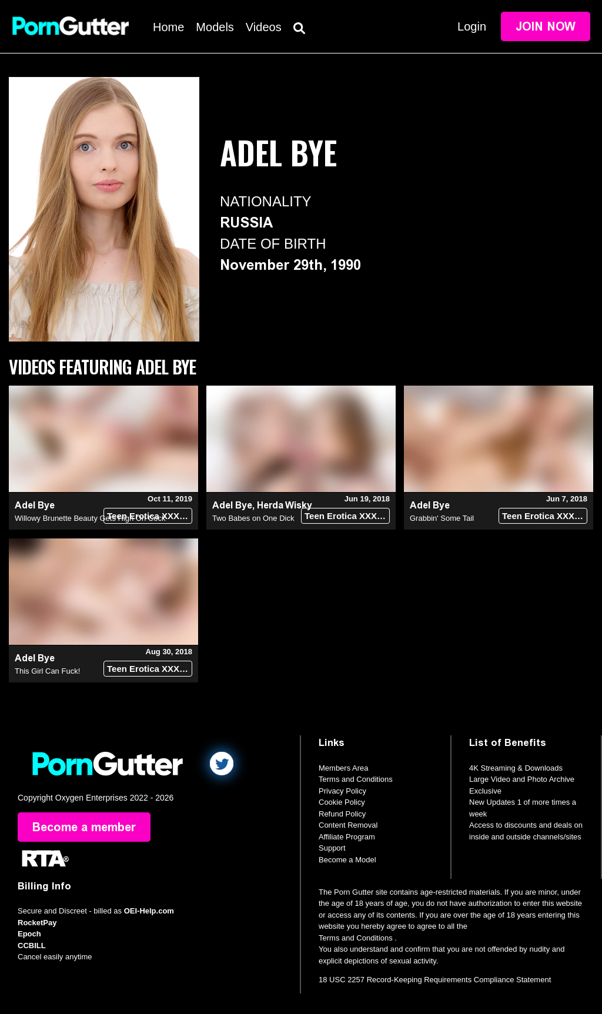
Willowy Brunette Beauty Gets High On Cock (90, 518)
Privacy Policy (342, 791)
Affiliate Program (347, 836)
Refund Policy (342, 813)
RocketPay (37, 922)
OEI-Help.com (149, 910)
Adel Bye (35, 505)
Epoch (29, 933)
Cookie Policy (342, 802)
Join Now (546, 26)
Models (214, 27)
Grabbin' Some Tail (442, 518)
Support (332, 848)
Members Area (344, 768)
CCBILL (32, 945)
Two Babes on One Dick (253, 518)
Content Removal (348, 825)
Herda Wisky (284, 505)
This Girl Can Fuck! (47, 671)
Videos (264, 27)
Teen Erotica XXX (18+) (149, 516)
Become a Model (347, 859)
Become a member (84, 827)
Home (168, 27)
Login (471, 26)
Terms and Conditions (356, 779)
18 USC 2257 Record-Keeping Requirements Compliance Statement (435, 979)
